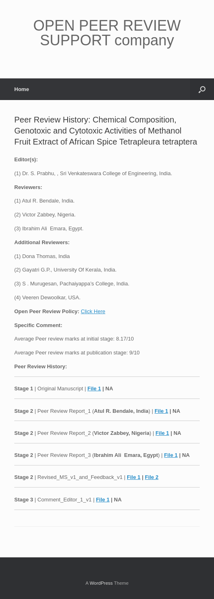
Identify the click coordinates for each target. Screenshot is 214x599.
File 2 (151, 477)
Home (21, 89)
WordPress (101, 583)
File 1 (94, 388)
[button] (202, 89)
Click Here (93, 311)
